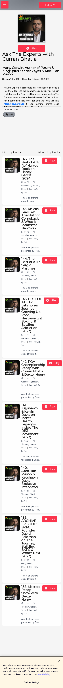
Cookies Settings (31, 683)
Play (31, 48)
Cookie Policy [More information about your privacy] (44, 675)
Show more (11, 109)
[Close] (59, 661)
